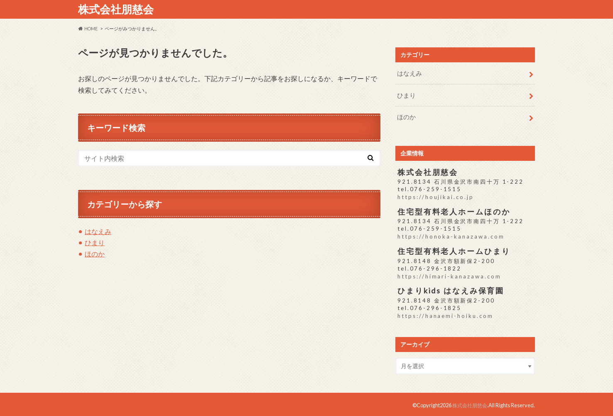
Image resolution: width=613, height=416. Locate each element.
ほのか (95, 254)
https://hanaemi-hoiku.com (445, 313)
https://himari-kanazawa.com (448, 274)
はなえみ (98, 231)
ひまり (95, 242)
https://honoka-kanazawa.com (450, 234)
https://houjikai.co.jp (435, 195)
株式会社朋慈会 (116, 9)
